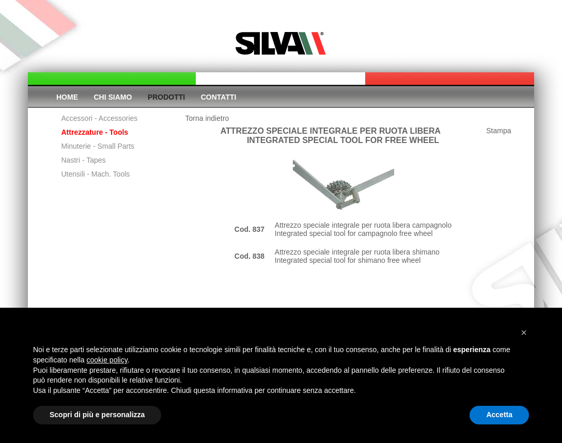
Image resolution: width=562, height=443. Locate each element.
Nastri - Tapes (83, 160)
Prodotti (166, 97)
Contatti (219, 97)
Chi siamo (113, 97)
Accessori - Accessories (99, 118)
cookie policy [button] (107, 360)
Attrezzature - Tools (95, 132)
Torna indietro (207, 118)
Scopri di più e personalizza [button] (97, 414)
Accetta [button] (499, 414)
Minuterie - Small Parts (98, 146)
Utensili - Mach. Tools (95, 174)
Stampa (498, 130)
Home (67, 97)
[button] (524, 332)
